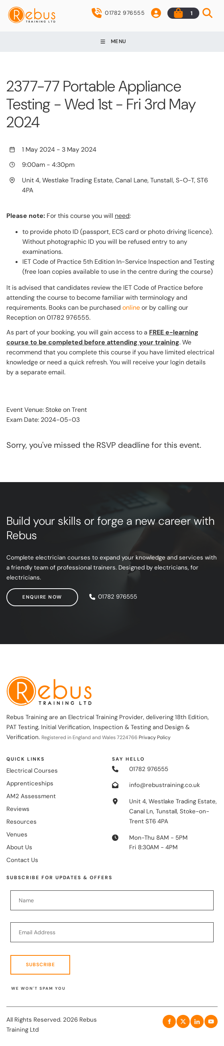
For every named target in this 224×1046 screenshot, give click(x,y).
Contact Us (22, 860)
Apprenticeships (29, 783)
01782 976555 (118, 13)
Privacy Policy (155, 737)
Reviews (17, 809)
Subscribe (40, 964)
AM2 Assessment (31, 796)
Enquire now (26, 593)
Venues (17, 834)
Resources (21, 822)
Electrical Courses (32, 771)
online (131, 307)
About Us (19, 847)
